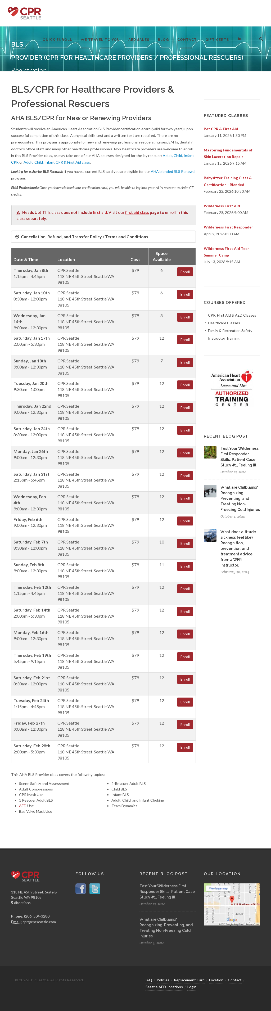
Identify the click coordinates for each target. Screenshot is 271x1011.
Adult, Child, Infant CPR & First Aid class (57, 162)
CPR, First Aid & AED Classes (232, 315)
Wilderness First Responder (228, 227)
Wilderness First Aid (222, 206)
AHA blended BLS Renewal (173, 171)
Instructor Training (224, 338)
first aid (100, 212)
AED (22, 805)
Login (191, 987)
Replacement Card (189, 980)
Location (216, 980)
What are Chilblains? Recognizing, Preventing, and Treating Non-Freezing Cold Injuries (240, 498)
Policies (163, 980)
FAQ (148, 980)
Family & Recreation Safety (230, 330)
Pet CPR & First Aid (221, 129)
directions (21, 902)
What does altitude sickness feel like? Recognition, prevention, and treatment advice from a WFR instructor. (238, 548)
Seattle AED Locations (164, 987)
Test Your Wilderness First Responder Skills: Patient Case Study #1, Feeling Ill (167, 891)
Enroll (185, 271)
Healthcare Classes (224, 323)
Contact (235, 980)
